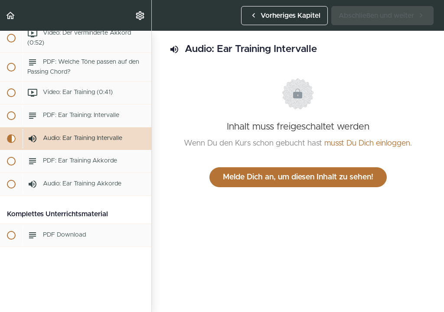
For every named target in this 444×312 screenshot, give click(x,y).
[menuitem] (140, 15)
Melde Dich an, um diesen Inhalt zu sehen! (298, 177)
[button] (11, 15)
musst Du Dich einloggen (367, 143)
